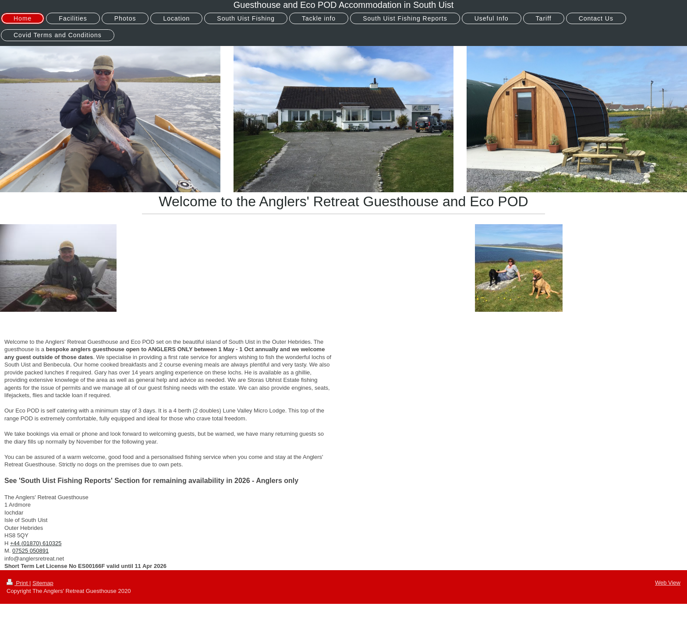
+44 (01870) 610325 (35, 543)
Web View (667, 582)
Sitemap (42, 583)
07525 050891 (30, 550)
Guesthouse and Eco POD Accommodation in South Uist (344, 5)
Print (18, 583)
